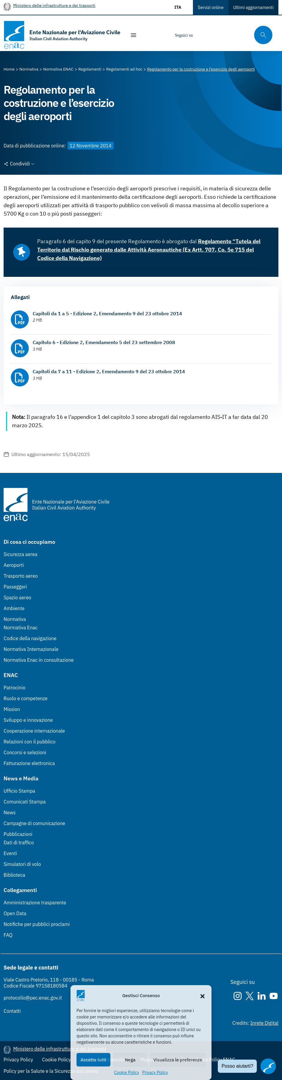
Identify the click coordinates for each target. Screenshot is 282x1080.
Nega (130, 1060)
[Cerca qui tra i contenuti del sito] (261, 35)
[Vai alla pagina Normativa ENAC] (58, 69)
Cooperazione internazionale (34, 731)
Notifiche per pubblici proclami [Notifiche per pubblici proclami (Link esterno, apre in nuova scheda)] (37, 924)
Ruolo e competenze (25, 698)
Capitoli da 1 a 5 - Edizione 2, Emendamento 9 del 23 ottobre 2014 (107, 313)
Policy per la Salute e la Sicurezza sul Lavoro (51, 1071)
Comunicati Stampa (25, 802)
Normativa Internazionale (31, 649)
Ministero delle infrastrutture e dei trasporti (54, 5)
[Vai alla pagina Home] (9, 69)
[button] (203, 996)
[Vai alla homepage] (62, 35)
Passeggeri (15, 587)
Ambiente (14, 608)
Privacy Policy (155, 1072)
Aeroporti (14, 565)
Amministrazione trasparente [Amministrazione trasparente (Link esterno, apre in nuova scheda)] (35, 903)
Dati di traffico (19, 842)
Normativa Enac (21, 628)
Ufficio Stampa (19, 791)
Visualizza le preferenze (177, 1060)
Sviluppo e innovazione (28, 720)
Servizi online (211, 7)
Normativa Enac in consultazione (39, 660)
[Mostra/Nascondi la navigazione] (133, 35)
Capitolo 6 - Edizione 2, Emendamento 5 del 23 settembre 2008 (104, 342)
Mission (12, 709)
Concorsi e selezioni (25, 752)
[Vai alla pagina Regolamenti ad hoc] (124, 69)
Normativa (15, 619)
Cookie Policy (126, 1072)
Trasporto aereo (21, 576)
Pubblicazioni (18, 834)
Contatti (12, 1011)
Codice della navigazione (30, 638)
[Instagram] (202, 35)
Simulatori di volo (22, 864)
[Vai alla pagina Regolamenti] (89, 69)
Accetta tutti (93, 1060)
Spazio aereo (17, 597)
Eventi (10, 853)
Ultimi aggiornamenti (253, 7)
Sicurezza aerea (21, 554)
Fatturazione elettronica (29, 763)
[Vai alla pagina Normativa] (29, 69)
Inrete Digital (264, 1023)
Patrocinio (15, 688)
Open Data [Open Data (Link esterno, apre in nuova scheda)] (15, 913)
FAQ (8, 935)
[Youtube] (238, 35)
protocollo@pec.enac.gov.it (33, 998)
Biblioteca (14, 875)
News (10, 812)
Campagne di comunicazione (34, 823)
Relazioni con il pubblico (30, 742)
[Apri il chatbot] (268, 1066)
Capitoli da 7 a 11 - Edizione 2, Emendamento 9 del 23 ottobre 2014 (109, 371)
